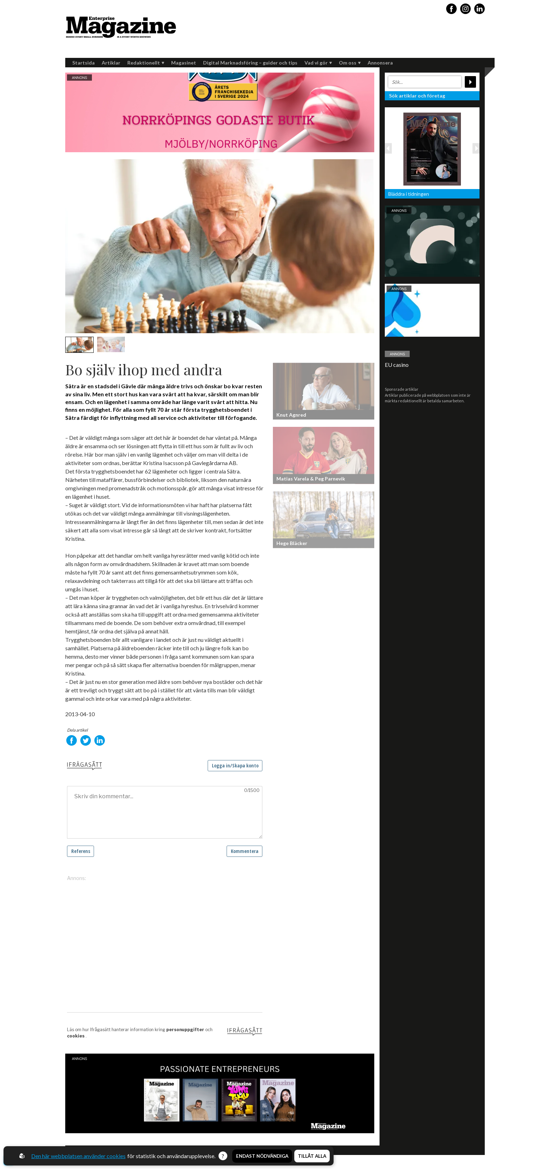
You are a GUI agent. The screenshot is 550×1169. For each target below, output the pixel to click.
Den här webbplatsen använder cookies (78, 1156)
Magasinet (183, 63)
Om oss (350, 63)
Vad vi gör (318, 63)
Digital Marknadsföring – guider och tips (250, 63)
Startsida (83, 63)
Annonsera (380, 63)
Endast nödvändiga (262, 1156)
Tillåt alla (312, 1156)
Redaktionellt (145, 63)
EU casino (397, 364)
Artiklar (111, 63)
